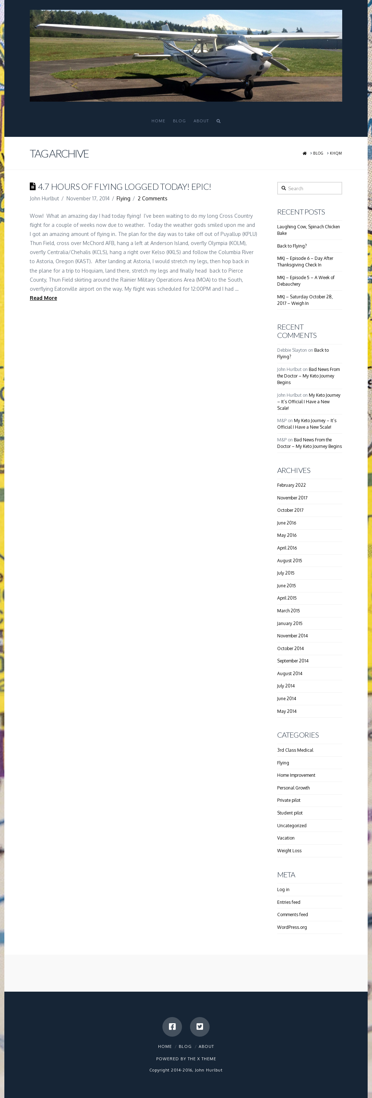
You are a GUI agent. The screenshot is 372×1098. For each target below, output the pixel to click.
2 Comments (152, 198)
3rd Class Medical (295, 750)
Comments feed (292, 914)
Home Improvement (296, 775)
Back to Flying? (292, 246)
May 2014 (286, 711)
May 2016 (286, 535)
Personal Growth (293, 788)
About (206, 1046)
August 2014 (289, 673)
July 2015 (286, 573)
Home (165, 1046)
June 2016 (286, 523)
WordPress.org (292, 927)
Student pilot (290, 813)
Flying (123, 198)
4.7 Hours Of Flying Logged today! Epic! (124, 186)
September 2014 (292, 661)
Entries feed (288, 902)
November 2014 (292, 635)
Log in (283, 889)
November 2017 (292, 498)
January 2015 (290, 623)
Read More (43, 298)
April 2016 (287, 548)
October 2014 (290, 648)
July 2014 (286, 686)
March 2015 (288, 610)
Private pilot (288, 800)
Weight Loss (289, 850)
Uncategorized (292, 825)
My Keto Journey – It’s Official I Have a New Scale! (308, 401)
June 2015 (286, 585)
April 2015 (287, 598)
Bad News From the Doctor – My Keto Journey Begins (308, 376)
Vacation (286, 838)
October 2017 (290, 510)
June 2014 (286, 698)
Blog (185, 1046)
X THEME (206, 1058)
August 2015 (289, 560)
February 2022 (291, 485)
